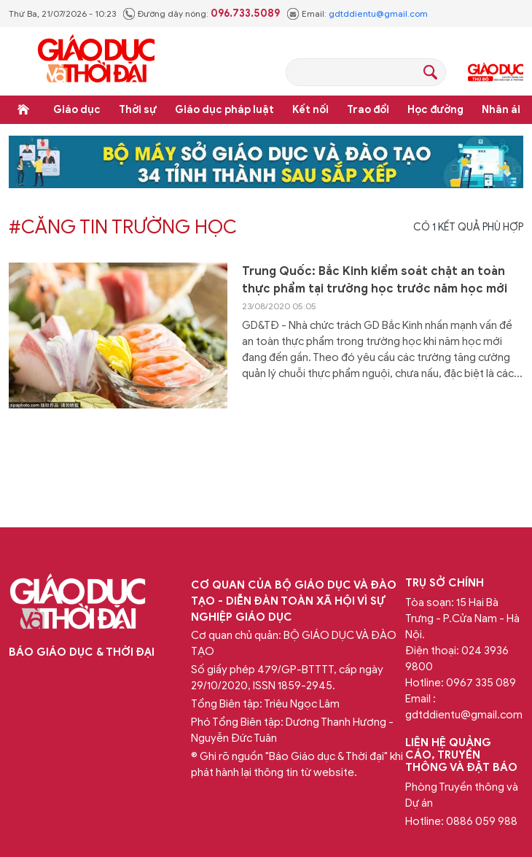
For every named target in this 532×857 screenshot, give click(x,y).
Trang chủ (23, 109)
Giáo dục (77, 110)
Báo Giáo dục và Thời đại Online (96, 61)
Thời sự (138, 110)
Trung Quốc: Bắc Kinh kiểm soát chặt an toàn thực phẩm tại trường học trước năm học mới (374, 280)
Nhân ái (501, 110)
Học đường (435, 110)
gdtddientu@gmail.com (378, 13)
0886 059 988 (481, 821)
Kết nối (310, 110)
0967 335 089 (481, 682)
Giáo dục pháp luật (224, 110)
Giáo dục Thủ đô (495, 72)
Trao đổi (368, 110)
